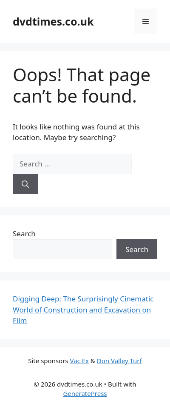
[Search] (25, 184)
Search (24, 233)
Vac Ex (79, 360)
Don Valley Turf (119, 360)
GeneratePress (85, 393)
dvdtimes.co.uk (53, 21)
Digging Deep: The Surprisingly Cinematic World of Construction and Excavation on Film (83, 309)
